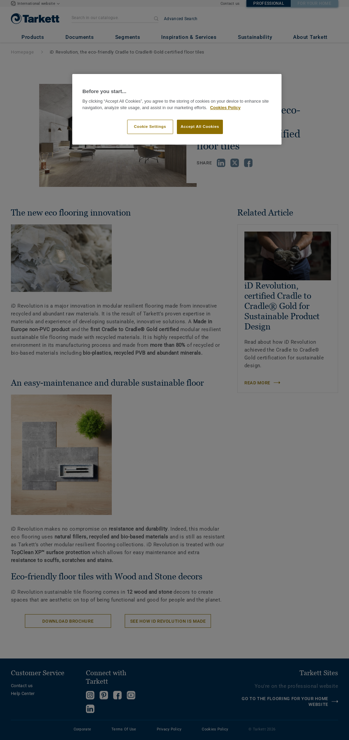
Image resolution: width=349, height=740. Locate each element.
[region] (177, 109)
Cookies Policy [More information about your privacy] (225, 107)
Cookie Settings (150, 126)
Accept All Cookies (200, 126)
